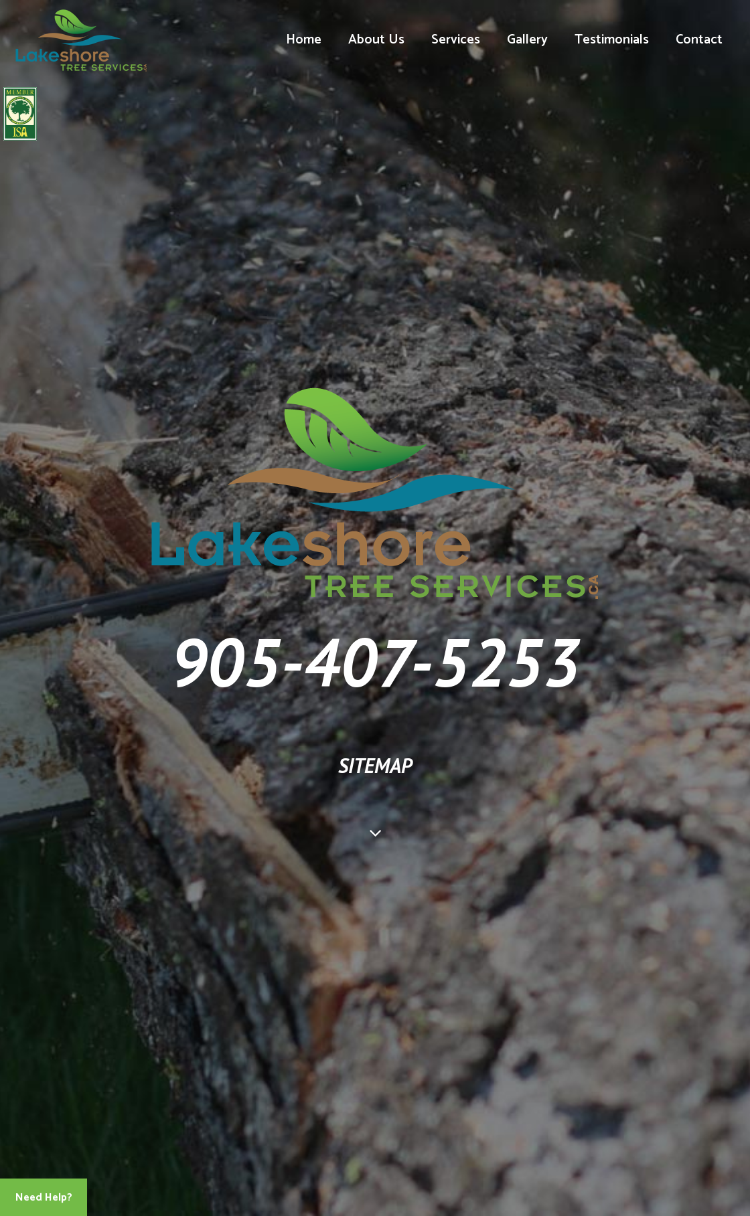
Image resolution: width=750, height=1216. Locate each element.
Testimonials (612, 40)
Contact (699, 40)
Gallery (527, 40)
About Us (376, 40)
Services (455, 40)
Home (303, 40)
